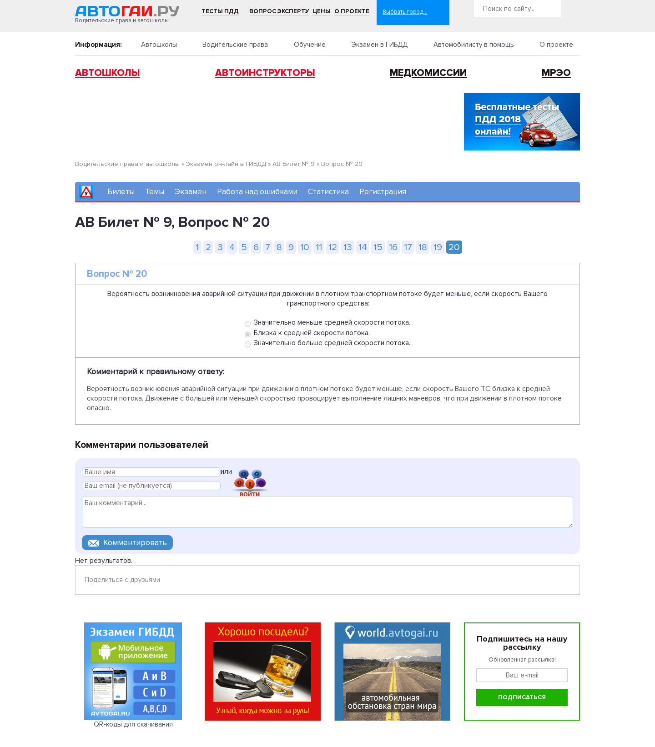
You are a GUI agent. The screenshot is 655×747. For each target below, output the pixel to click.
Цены (321, 11)
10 (304, 247)
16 (393, 247)
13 (347, 247)
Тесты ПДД (220, 11)
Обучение (310, 44)
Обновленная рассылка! (522, 659)
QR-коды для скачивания (133, 724)
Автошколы (159, 44)
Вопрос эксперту (279, 11)
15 (378, 247)
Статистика (328, 191)
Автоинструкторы (265, 73)
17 (408, 247)
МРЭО (556, 73)
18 (422, 247)
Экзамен (191, 191)
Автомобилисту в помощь (473, 44)
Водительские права (235, 44)
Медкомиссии (428, 73)
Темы (154, 191)
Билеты (121, 191)
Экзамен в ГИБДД (379, 44)
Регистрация (382, 191)
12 (332, 247)
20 (454, 247)
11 (319, 247)
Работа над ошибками (257, 191)
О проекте (351, 11)
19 (437, 247)
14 (362, 247)
